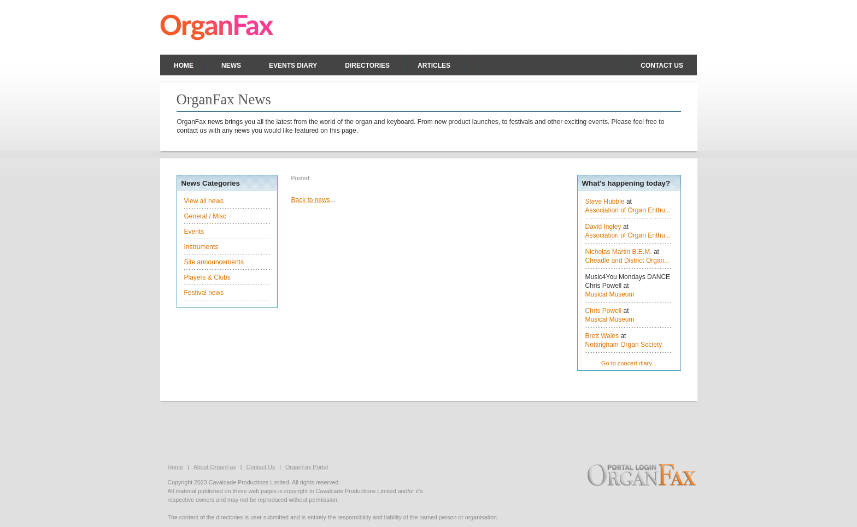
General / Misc (205, 216)
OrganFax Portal (306, 467)
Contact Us (260, 467)
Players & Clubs (207, 277)
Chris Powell (603, 311)
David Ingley (603, 226)
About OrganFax (214, 467)
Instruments (201, 247)
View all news (204, 201)
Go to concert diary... (628, 363)
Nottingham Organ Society (623, 344)
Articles (434, 65)
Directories (367, 65)
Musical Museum (610, 294)
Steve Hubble (605, 201)
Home (183, 65)
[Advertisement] (428, 430)
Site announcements (214, 262)
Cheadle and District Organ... (627, 260)
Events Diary (293, 65)
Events (194, 231)
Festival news (204, 293)
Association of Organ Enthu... (628, 210)
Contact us (662, 65)
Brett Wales (602, 336)
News (231, 65)
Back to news (310, 200)
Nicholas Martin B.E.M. (618, 252)
